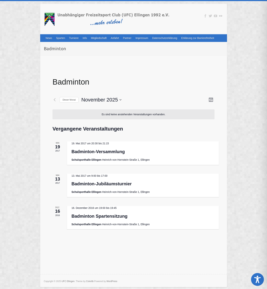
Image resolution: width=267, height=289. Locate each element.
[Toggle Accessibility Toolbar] (257, 279)
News (49, 38)
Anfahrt (115, 38)
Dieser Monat (69, 100)
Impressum (141, 38)
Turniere (74, 38)
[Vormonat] (54, 100)
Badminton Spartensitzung (99, 216)
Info (85, 38)
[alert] (133, 114)
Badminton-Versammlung (98, 151)
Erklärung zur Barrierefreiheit (197, 38)
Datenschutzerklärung (164, 38)
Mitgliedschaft (99, 38)
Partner (127, 38)
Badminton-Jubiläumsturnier (101, 183)
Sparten (60, 38)
